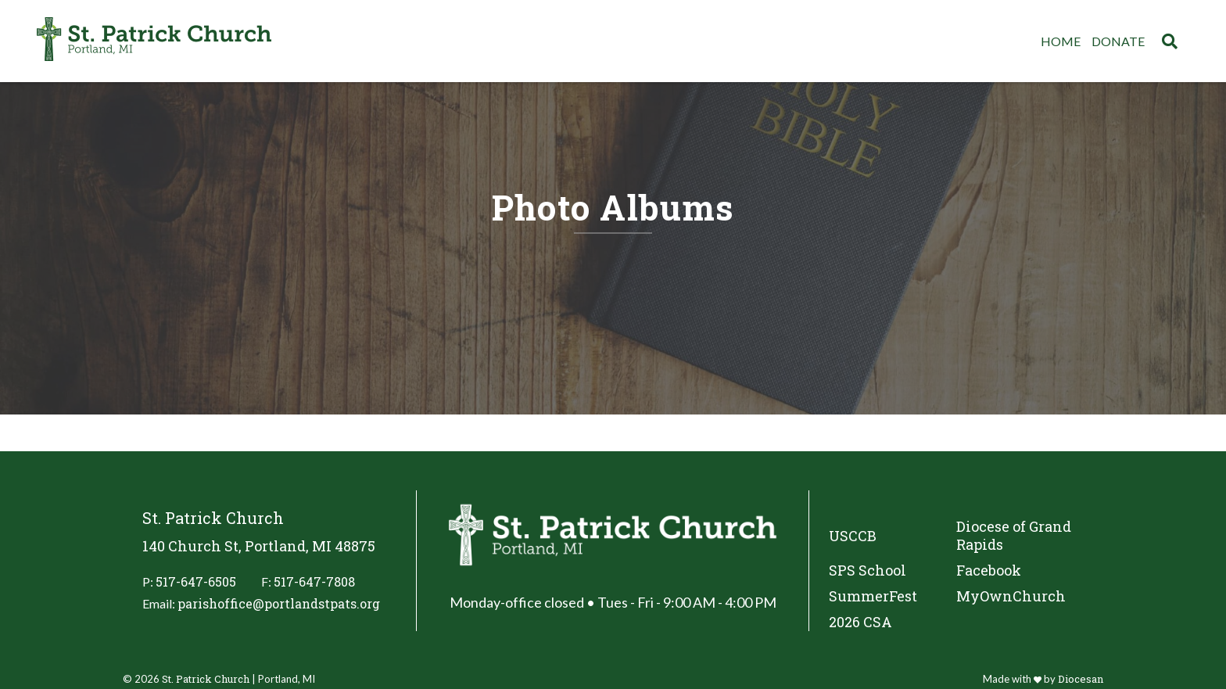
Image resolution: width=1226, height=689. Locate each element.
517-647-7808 (314, 581)
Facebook (988, 571)
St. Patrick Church (205, 679)
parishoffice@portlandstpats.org (278, 603)
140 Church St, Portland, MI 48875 (258, 546)
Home (1061, 41)
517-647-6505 (196, 581)
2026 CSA (860, 622)
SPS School (867, 571)
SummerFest (873, 596)
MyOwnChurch (1011, 596)
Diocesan (1080, 679)
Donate (1118, 41)
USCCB (852, 535)
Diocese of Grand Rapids (1013, 536)
